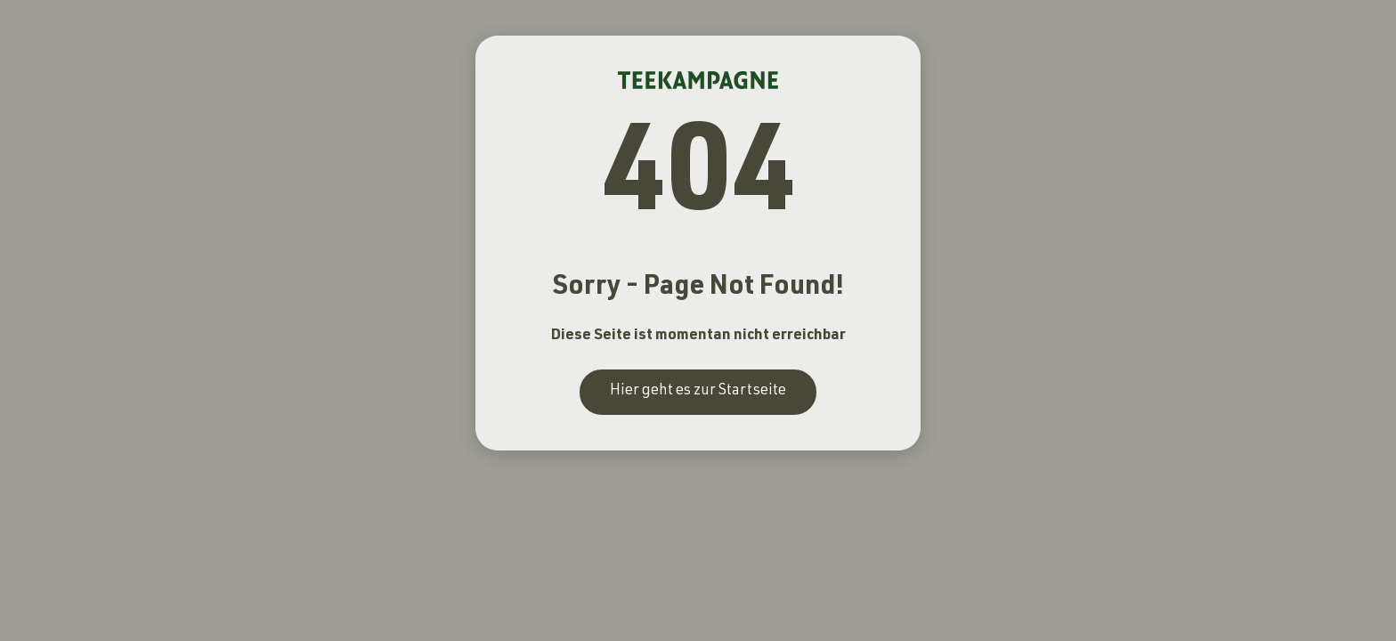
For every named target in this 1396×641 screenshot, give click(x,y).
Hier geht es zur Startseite (698, 391)
